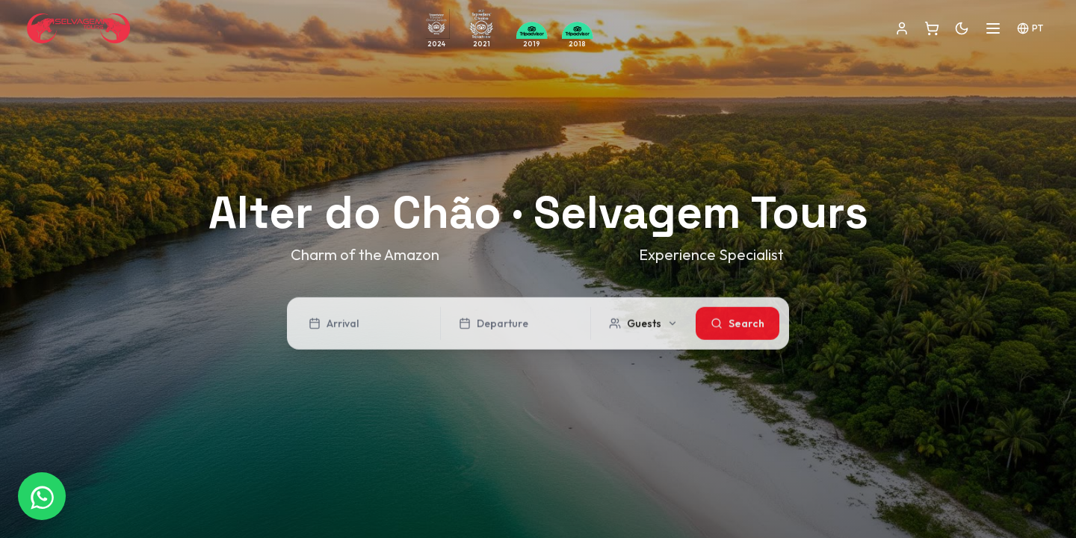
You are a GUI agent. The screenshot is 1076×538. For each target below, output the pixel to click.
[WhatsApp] (42, 496)
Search (737, 326)
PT (1030, 28)
